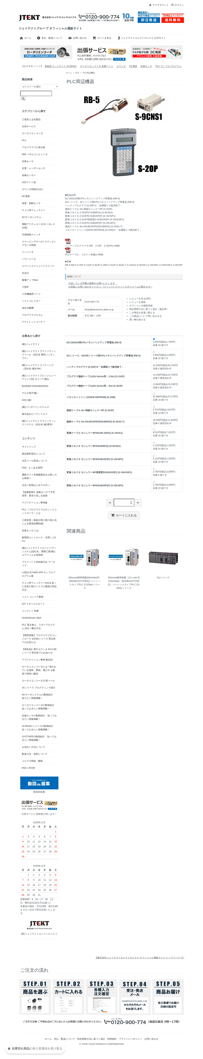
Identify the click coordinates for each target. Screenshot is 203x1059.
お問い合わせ (77, 38)
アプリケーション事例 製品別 (37, 659)
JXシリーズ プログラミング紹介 (38, 687)
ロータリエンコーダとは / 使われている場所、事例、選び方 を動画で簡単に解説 (39, 670)
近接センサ (146, 66)
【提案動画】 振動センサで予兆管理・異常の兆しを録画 (38, 494)
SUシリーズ (163, 577)
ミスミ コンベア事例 (32, 597)
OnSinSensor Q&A (31, 617)
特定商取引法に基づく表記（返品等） (149, 309)
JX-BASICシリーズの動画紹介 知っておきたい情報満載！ (39, 728)
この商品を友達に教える (142, 312)
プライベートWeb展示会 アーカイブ (38, 564)
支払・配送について (49, 38)
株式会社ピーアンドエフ (34, 414)
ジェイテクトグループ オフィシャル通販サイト (50, 28)
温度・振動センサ (31, 203)
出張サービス (29, 126)
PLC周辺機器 (89, 73)
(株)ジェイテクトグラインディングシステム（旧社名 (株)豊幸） (39, 423)
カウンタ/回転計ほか (32, 189)
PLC (77, 73)
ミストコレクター (31, 301)
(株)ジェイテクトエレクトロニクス (39, 927)
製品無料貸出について (33, 453)
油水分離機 (28, 308)
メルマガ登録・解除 (32, 761)
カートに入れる (124, 515)
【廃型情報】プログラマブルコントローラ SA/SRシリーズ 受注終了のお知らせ (39, 639)
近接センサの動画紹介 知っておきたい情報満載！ (39, 717)
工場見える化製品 (31, 119)
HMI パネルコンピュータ (35, 154)
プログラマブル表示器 (33, 147)
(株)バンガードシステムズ (35, 407)
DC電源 (133, 66)
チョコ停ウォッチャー (33, 210)
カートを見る (101, 38)
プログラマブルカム (32, 315)
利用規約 (112, 1039)
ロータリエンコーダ (32, 133)
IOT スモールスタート (33, 603)
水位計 (25, 273)
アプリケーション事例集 (34, 502)
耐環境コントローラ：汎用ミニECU (39, 539)
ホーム (25, 38)
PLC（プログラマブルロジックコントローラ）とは (39, 511)
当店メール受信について (34, 460)
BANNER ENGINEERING (35, 386)
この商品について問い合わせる (145, 316)
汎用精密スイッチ (31, 234)
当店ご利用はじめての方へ (36, 485)
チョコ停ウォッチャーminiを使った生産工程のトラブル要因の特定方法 (39, 586)
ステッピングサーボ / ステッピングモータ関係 (39, 243)
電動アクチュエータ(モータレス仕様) (38, 226)
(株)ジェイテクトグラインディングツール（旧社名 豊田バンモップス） (39, 354)
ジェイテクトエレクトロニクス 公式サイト (141, 38)
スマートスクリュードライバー (38, 266)
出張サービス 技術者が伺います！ (39, 807)
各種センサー (29, 175)
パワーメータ (29, 259)
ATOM (31, 768)
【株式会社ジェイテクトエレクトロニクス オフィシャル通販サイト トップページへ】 (140, 957)
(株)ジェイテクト (31, 344)
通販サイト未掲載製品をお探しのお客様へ (39, 476)
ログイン (177, 5)
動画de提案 (39, 785)
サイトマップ (29, 446)
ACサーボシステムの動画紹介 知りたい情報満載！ (38, 696)
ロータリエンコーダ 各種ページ (96, 66)
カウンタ (121, 66)
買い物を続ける (137, 319)
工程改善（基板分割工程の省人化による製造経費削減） (39, 522)
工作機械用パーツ (31, 294)
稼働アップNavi (30, 280)
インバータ (28, 252)
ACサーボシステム (31, 217)
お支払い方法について (33, 747)
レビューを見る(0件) (140, 298)
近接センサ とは (30, 530)
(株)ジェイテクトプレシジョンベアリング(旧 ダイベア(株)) (39, 377)
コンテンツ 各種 (30, 610)
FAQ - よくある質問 (32, 467)
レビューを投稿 (137, 302)
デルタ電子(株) (29, 393)
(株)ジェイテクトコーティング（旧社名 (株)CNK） (38, 367)
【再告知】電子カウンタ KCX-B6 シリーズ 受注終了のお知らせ (39, 651)
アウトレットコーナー (33, 322)
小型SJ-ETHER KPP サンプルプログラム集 (38, 574)
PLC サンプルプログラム (168, 66)
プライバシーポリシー (130, 1039)
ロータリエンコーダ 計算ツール (38, 680)
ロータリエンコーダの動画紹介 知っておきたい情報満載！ (38, 707)
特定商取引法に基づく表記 (91, 1039)
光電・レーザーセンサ (33, 168)
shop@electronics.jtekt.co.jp (99, 309)
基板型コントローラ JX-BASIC (61, 66)
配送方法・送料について (34, 754)
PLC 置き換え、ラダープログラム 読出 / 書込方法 (38, 626)
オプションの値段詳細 (141, 305)
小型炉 (25, 287)
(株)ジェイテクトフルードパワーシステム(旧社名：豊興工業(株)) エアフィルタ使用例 (39, 551)
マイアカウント (159, 5)
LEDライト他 (29, 182)
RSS (24, 768)
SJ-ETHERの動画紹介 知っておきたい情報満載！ (39, 738)
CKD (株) (26, 400)
